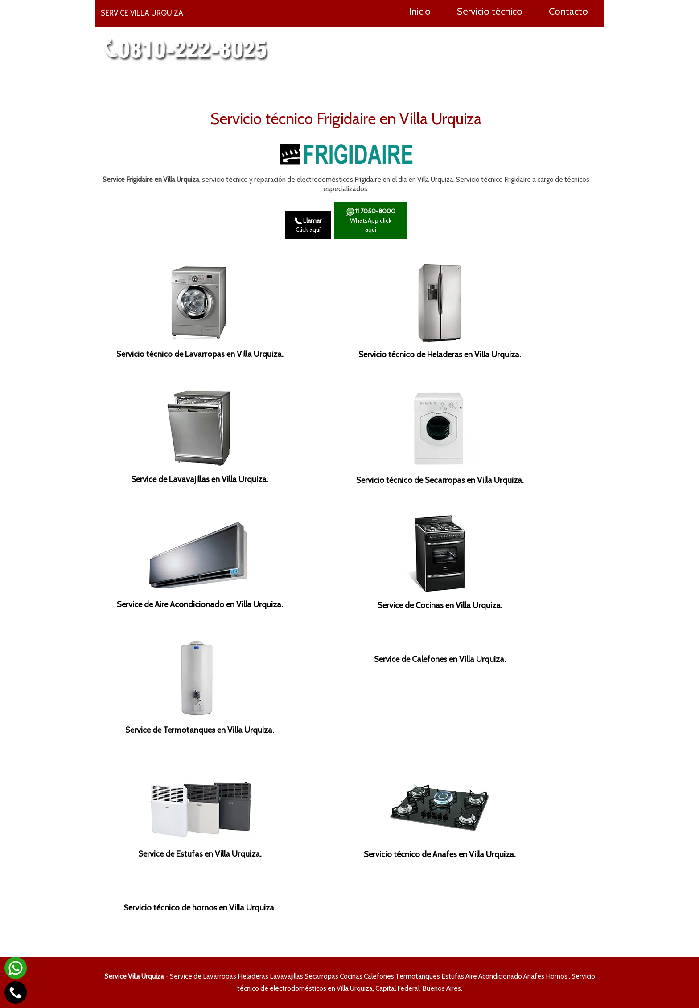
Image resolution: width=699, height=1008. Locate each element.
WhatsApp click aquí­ (370, 220)
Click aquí (308, 224)
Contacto (568, 11)
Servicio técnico (489, 11)
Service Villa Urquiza (134, 976)
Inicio (420, 11)
